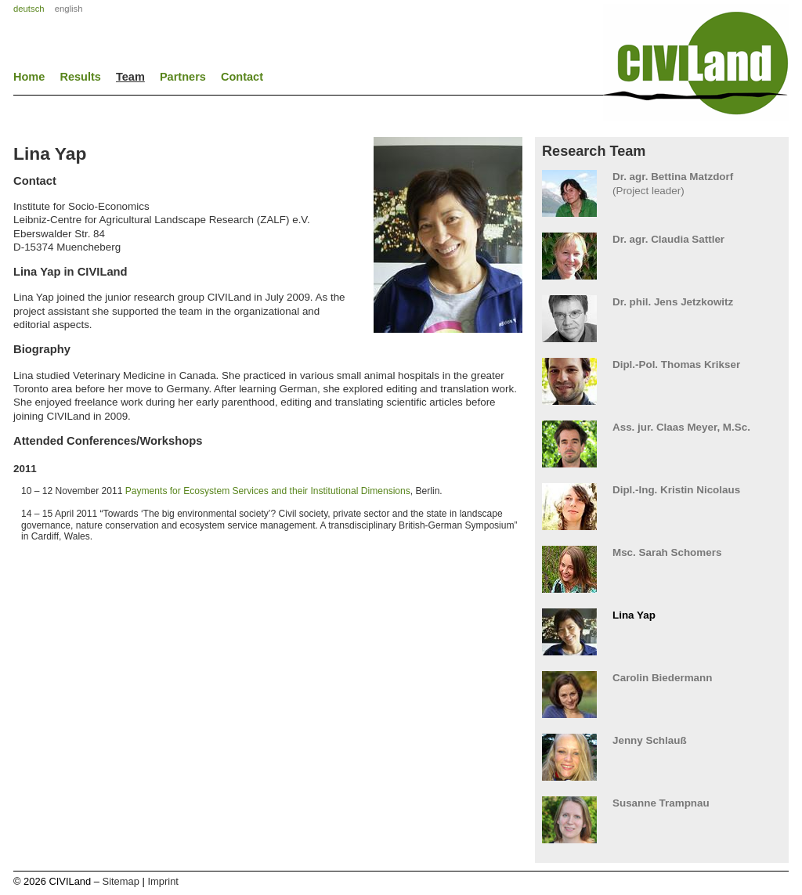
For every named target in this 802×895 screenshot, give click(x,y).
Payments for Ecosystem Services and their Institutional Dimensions (267, 490)
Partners (183, 76)
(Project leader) (661, 183)
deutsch (29, 8)
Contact (242, 76)
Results (80, 76)
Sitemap (121, 881)
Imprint (162, 881)
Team (130, 76)
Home (29, 76)
